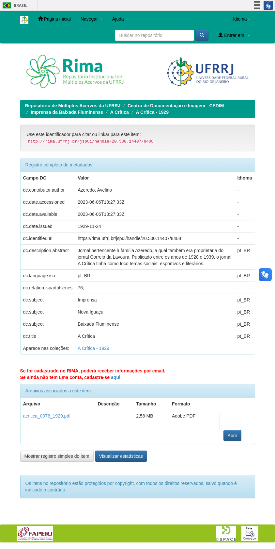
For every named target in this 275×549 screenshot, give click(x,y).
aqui (115, 377)
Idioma (241, 19)
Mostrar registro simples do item (56, 456)
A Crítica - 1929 (152, 112)
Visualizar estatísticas (121, 456)
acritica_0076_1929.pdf (47, 416)
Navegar (91, 19)
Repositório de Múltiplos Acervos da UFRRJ (73, 105)
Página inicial (54, 19)
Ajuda (118, 19)
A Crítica (119, 112)
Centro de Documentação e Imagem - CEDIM (176, 105)
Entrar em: (234, 35)
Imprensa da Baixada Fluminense (67, 112)
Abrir (232, 435)
